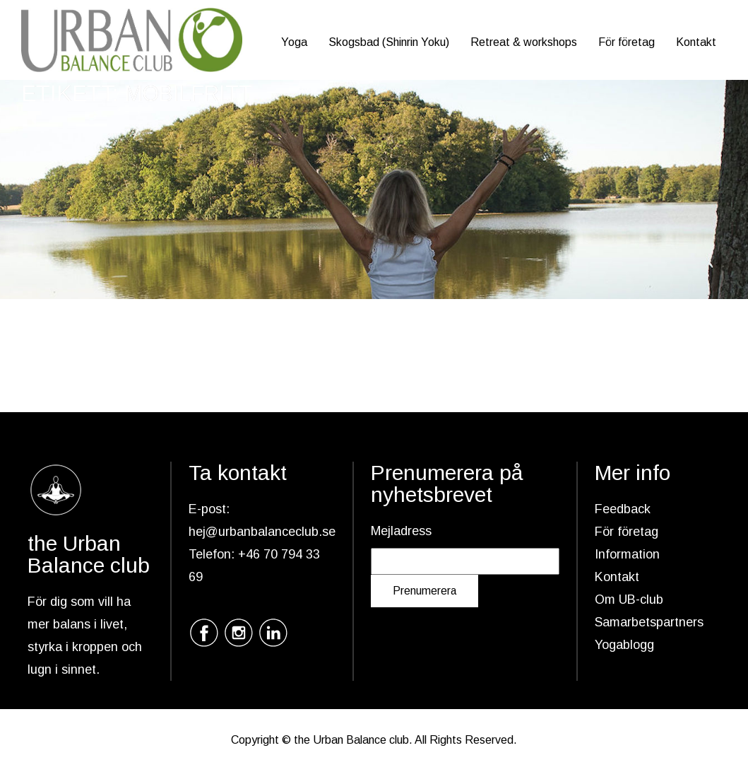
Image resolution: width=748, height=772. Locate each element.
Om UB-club (629, 599)
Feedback (623, 509)
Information (627, 554)
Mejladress (401, 531)
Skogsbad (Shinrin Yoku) (388, 42)
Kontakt (696, 42)
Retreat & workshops (523, 42)
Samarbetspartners (649, 622)
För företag (626, 42)
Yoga (294, 42)
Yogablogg (624, 645)
